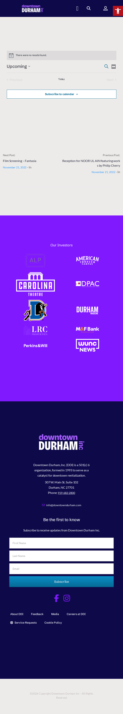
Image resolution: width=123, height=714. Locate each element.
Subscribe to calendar (59, 94)
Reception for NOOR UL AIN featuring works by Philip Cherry (91, 163)
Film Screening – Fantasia (19, 161)
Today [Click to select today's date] (61, 79)
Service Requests (23, 622)
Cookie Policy (53, 622)
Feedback (37, 614)
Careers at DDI (76, 614)
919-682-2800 (66, 492)
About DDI (16, 614)
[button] (118, 11)
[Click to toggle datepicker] (18, 66)
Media (55, 614)
